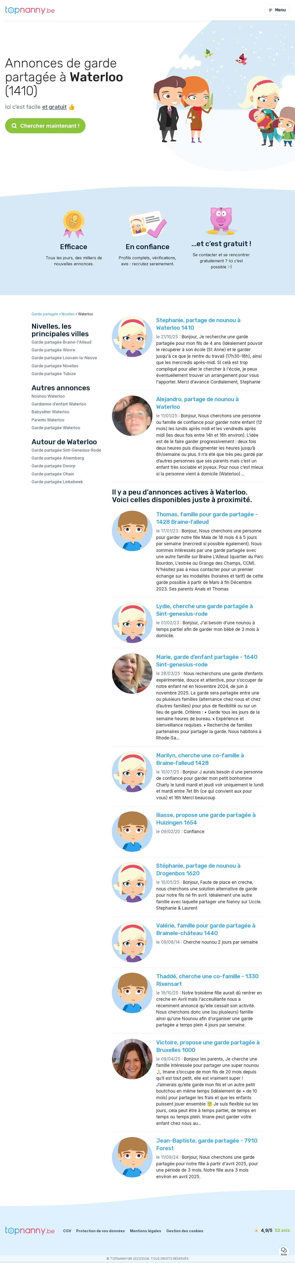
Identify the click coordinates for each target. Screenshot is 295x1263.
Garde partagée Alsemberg (58, 457)
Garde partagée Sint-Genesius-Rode (66, 450)
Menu (277, 10)
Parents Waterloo (48, 419)
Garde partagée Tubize (54, 373)
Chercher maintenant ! (45, 125)
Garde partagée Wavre (53, 349)
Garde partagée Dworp (53, 465)
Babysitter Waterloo (50, 411)
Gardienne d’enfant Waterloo (59, 403)
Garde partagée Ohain (53, 473)
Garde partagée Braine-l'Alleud (61, 342)
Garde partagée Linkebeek (57, 481)
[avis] (261, 1230)
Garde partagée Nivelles (55, 365)
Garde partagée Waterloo (56, 427)
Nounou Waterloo (48, 396)
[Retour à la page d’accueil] (30, 10)
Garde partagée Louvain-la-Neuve (64, 357)
